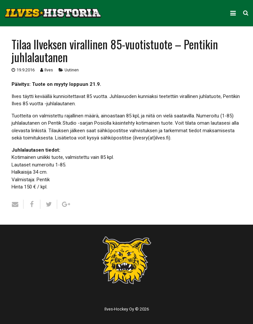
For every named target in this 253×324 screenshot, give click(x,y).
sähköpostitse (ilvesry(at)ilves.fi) (135, 138)
